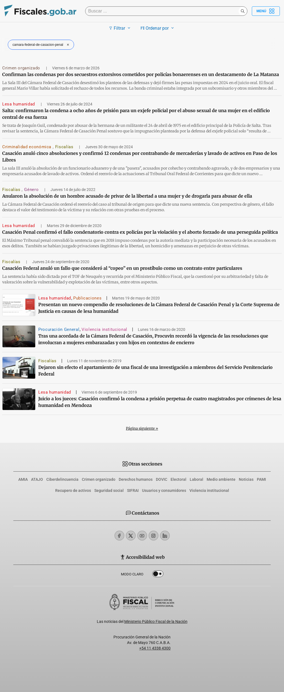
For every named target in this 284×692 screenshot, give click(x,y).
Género (32, 189)
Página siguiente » (142, 428)
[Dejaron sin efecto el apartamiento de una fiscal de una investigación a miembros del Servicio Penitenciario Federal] (19, 368)
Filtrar (120, 28)
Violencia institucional (104, 329)
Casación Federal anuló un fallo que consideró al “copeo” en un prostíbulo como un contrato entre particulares (122, 268)
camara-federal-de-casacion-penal (41, 44)
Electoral (178, 479)
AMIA (23, 479)
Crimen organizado (22, 68)
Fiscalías (65, 146)
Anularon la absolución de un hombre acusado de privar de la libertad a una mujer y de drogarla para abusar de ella (127, 196)
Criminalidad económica (27, 146)
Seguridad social (109, 490)
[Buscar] (163, 11)
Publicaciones (87, 298)
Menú (266, 11)
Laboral (196, 479)
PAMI (261, 479)
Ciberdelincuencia (62, 479)
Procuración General (58, 329)
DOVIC (161, 479)
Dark (158, 575)
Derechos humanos (136, 479)
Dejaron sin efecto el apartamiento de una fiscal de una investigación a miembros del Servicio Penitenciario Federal (155, 370)
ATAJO (37, 479)
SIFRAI (133, 490)
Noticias (246, 479)
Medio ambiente (221, 479)
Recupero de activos (73, 490)
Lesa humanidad (19, 104)
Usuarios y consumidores (164, 490)
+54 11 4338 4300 (155, 648)
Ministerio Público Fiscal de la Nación (155, 621)
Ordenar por (158, 28)
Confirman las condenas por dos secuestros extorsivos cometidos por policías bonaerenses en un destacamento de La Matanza (140, 74)
